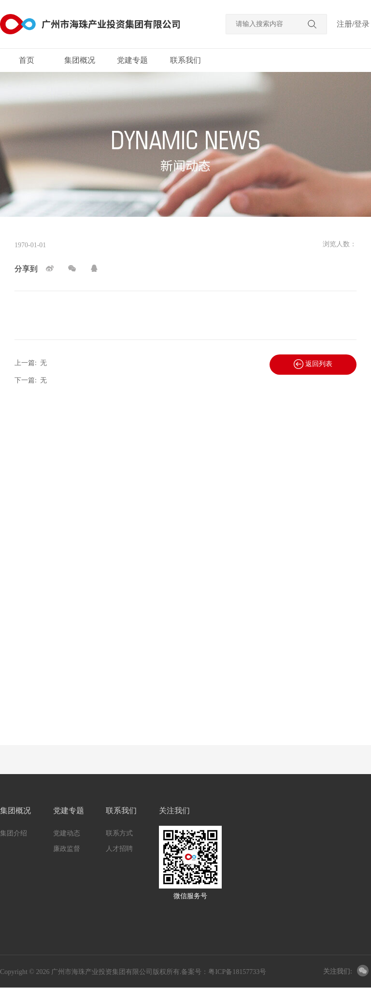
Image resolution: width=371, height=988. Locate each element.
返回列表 (313, 364)
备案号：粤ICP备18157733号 (223, 971)
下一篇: (30, 380)
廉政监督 (66, 848)
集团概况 (79, 60)
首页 (26, 60)
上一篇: (30, 363)
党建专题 (132, 60)
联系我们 (185, 60)
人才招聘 (119, 848)
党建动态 (66, 833)
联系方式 (119, 833)
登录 (362, 24)
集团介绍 (13, 833)
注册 (344, 24)
